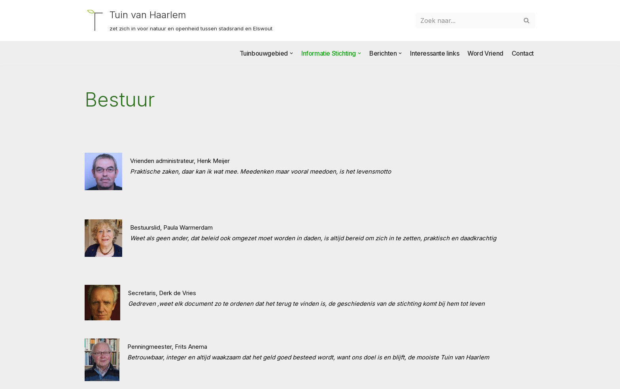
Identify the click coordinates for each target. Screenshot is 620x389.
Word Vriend (485, 53)
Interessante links (434, 53)
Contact (523, 53)
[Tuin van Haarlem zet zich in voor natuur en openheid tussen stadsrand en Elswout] (178, 20)
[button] (291, 53)
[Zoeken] (467, 20)
